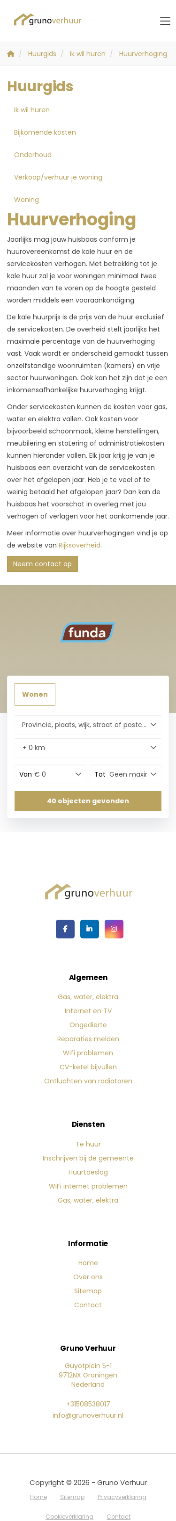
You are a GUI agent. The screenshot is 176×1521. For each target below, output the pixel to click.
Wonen (35, 694)
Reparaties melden (88, 1039)
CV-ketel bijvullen (88, 1067)
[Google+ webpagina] (114, 929)
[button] (88, 801)
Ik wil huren (32, 110)
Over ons (88, 1277)
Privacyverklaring (122, 1497)
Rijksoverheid (79, 545)
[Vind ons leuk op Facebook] (65, 929)
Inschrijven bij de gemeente (88, 1158)
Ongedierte (88, 1025)
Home (88, 1263)
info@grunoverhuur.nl (88, 1415)
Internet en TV (88, 1011)
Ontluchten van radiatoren (88, 1081)
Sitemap (88, 1291)
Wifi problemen (88, 1053)
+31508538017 (88, 1404)
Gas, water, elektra (88, 997)
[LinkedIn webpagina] (89, 929)
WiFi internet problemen (88, 1186)
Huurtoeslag (88, 1172)
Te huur (88, 1144)
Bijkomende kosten (45, 132)
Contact (88, 1305)
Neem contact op (42, 564)
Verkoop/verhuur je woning (58, 177)
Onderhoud (33, 154)
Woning (26, 199)
